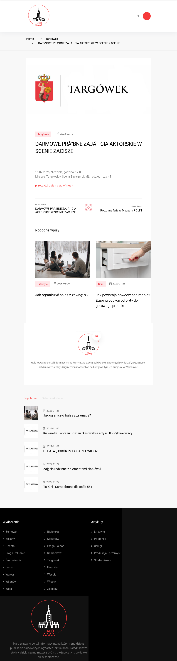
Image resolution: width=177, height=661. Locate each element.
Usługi (98, 546)
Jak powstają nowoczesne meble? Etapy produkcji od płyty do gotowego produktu (123, 300)
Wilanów (11, 581)
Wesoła (51, 574)
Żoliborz (52, 589)
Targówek (52, 39)
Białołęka (53, 531)
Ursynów (52, 567)
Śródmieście (13, 560)
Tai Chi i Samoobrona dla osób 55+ (67, 487)
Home (30, 39)
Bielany (10, 539)
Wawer (10, 574)
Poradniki (100, 539)
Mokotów (53, 539)
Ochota (10, 546)
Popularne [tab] (30, 398)
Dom (100, 284)
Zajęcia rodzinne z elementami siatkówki (72, 469)
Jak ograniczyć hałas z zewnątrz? (61, 295)
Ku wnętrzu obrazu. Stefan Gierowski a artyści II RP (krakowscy (87, 433)
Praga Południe (15, 553)
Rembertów (54, 553)
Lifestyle (43, 284)
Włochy (51, 581)
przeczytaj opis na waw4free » (54, 185)
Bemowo (11, 531)
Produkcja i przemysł (107, 553)
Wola (9, 589)
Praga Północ (55, 546)
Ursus (9, 567)
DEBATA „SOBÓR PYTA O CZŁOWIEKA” (70, 451)
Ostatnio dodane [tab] (52, 398)
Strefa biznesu (103, 560)
